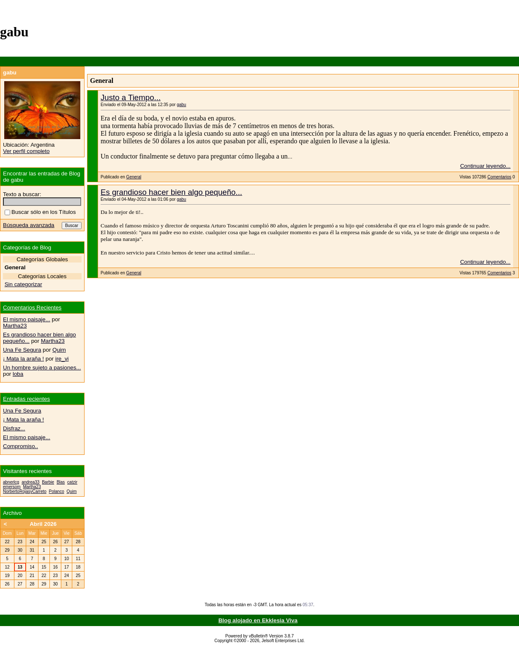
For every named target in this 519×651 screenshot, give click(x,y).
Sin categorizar (23, 284)
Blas (61, 482)
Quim (59, 350)
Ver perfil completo (26, 151)
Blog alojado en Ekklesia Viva (258, 620)
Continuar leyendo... (485, 166)
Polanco (56, 491)
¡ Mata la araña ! (23, 359)
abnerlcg (11, 482)
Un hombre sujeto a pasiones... (42, 367)
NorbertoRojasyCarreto (24, 491)
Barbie (48, 482)
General (134, 177)
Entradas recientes (26, 399)
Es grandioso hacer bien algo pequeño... (171, 192)
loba (18, 374)
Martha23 (15, 326)
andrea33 (30, 482)
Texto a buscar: (22, 194)
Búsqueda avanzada (29, 225)
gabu (181, 104)
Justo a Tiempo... (131, 97)
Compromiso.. (20, 446)
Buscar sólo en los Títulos (40, 212)
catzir (72, 482)
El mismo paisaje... (26, 319)
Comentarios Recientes (32, 307)
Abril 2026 (43, 524)
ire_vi (62, 359)
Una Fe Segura (22, 350)
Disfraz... (14, 428)
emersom (12, 486)
